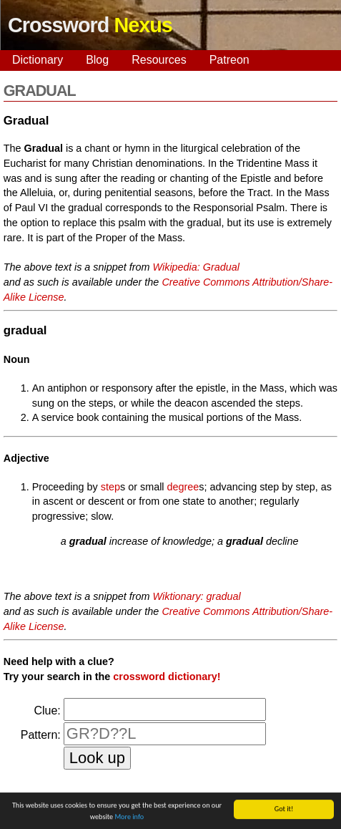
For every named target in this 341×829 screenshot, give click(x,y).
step (110, 487)
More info (129, 817)
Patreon (229, 60)
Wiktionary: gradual (197, 596)
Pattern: (41, 735)
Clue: (47, 710)
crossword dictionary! (166, 676)
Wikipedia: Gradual (196, 267)
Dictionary (37, 60)
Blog (97, 60)
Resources (159, 60)
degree (183, 487)
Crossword (90, 25)
